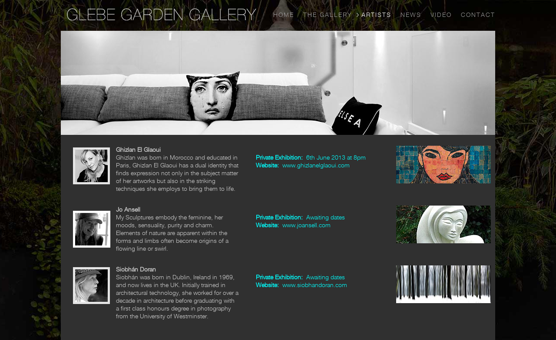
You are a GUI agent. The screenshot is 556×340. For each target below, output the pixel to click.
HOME (283, 14)
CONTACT (478, 14)
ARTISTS (376, 14)
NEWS (410, 14)
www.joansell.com (306, 225)
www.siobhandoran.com (314, 284)
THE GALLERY (327, 14)
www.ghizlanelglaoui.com (316, 165)
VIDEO (441, 14)
